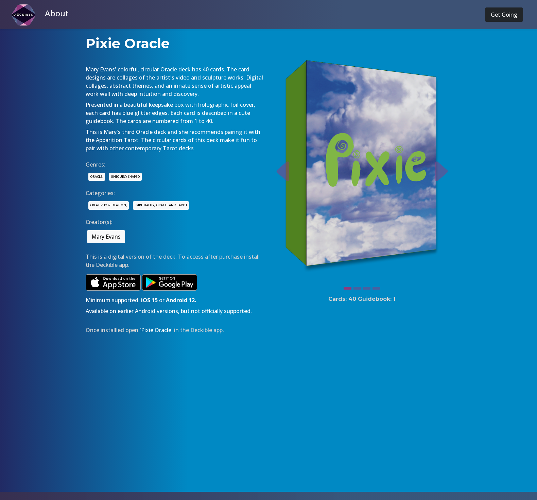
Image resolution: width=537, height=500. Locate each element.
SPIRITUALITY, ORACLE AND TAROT (161, 205)
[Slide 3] (366, 286)
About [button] (57, 13)
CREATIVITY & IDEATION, (108, 205)
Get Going (504, 14)
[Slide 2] (357, 286)
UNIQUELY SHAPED (125, 176)
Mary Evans (106, 236)
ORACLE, (96, 176)
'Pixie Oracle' (156, 330)
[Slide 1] (347, 286)
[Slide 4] (376, 286)
